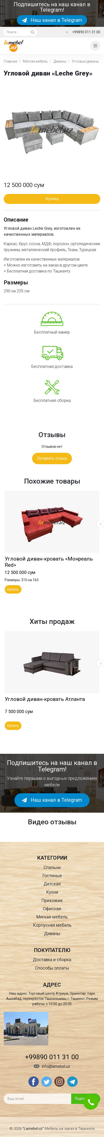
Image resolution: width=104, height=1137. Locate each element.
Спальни (52, 867)
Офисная (52, 908)
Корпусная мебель (52, 925)
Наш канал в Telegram (52, 20)
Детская (52, 883)
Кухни (52, 892)
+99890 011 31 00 (86, 32)
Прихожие (52, 900)
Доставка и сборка (52, 959)
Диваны (59, 61)
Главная (10, 61)
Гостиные (52, 875)
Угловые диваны (85, 61)
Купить (52, 198)
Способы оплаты (52, 968)
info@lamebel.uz (52, 1066)
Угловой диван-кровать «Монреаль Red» (49, 562)
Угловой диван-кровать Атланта (45, 699)
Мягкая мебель (35, 61)
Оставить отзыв (52, 458)
